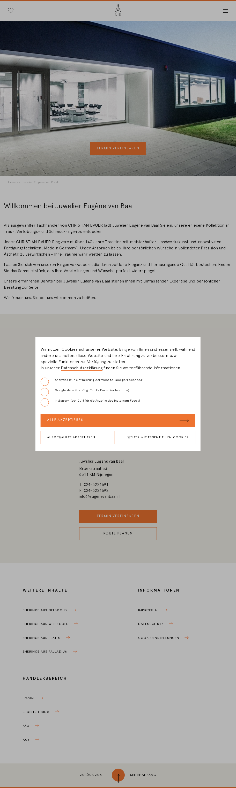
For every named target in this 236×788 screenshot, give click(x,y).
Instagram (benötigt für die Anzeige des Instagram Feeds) (90, 402)
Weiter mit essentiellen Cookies (158, 437)
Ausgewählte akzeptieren (71, 437)
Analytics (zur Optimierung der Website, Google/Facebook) (92, 382)
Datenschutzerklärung (81, 368)
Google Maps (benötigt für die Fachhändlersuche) (85, 392)
